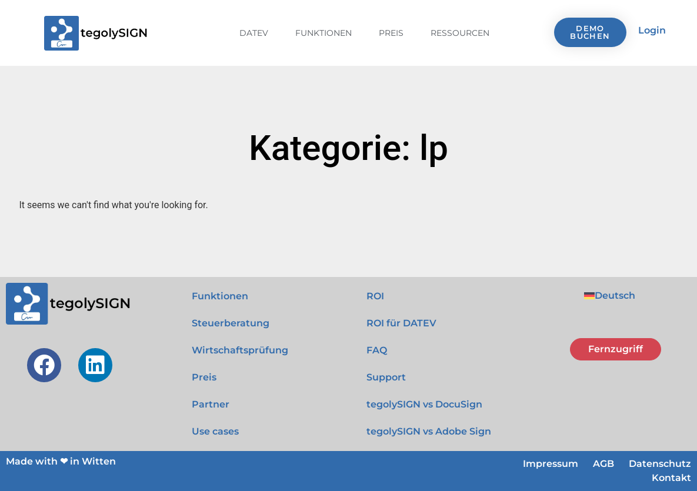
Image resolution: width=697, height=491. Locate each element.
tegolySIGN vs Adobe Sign (428, 431)
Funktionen (323, 33)
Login (652, 30)
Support (386, 377)
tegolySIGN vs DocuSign (424, 404)
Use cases (215, 431)
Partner (210, 404)
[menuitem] (609, 296)
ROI (375, 296)
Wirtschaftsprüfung (240, 350)
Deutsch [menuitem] (615, 295)
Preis (391, 33)
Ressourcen (460, 33)
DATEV (253, 33)
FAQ (376, 350)
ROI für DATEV (401, 323)
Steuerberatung (230, 323)
